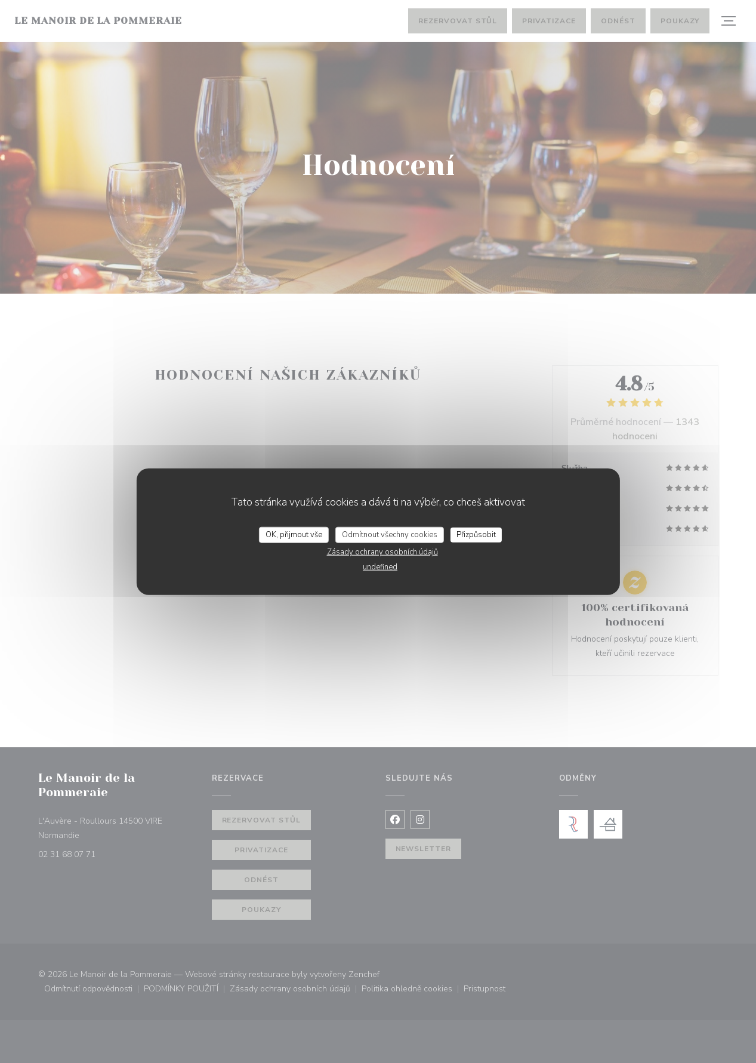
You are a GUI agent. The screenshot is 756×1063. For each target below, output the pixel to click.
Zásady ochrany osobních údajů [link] (382, 552)
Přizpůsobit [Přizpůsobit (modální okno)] (476, 534)
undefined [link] (380, 567)
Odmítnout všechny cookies (389, 534)
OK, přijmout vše (294, 534)
